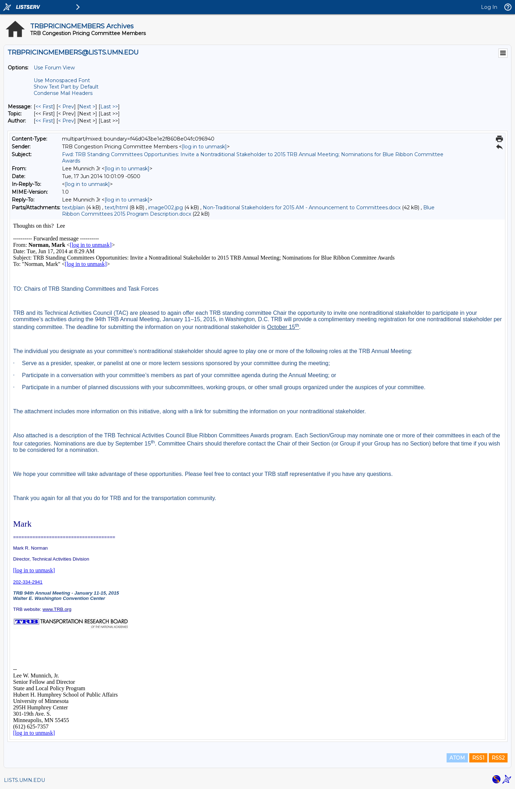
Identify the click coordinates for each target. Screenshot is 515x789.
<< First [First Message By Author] (44, 121)
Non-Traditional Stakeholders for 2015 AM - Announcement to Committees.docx (302, 207)
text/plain (73, 207)
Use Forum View (54, 67)
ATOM (457, 758)
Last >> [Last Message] (109, 106)
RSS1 (478, 758)
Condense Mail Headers (63, 93)
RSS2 (498, 758)
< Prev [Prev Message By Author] (66, 121)
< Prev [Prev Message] (66, 106)
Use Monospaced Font (62, 80)
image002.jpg (165, 207)
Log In (489, 7)
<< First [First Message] (44, 106)
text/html (116, 207)
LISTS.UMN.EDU (24, 780)
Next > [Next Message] (87, 106)
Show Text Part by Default (66, 87)
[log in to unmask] (204, 146)
